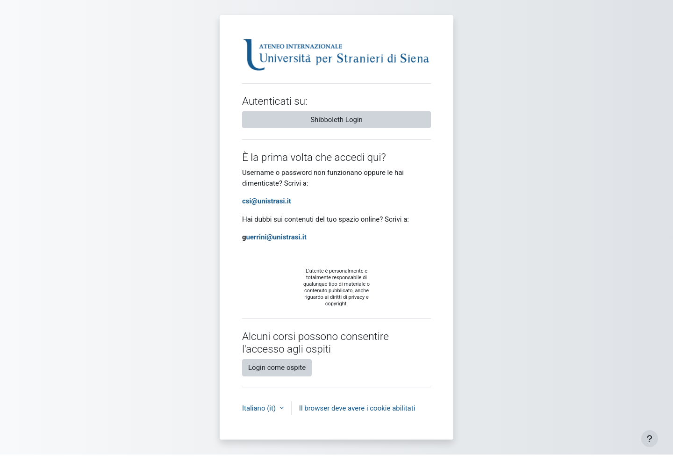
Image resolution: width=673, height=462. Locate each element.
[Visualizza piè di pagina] (649, 438)
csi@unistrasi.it (266, 201)
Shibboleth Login (336, 120)
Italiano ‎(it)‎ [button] (260, 408)
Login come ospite (277, 367)
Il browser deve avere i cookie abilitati (357, 408)
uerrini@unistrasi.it (276, 237)
